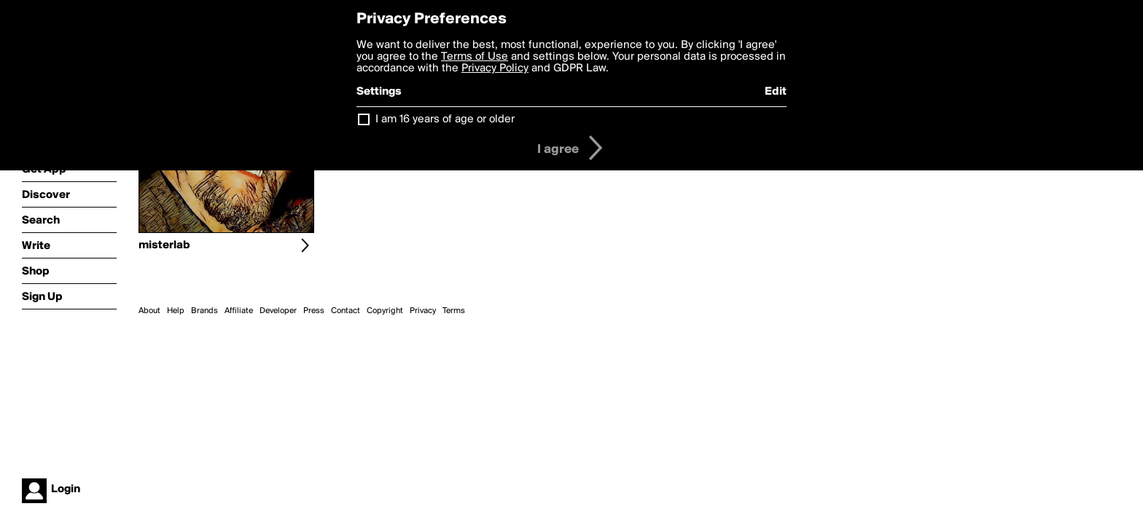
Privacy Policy (494, 68)
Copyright (385, 311)
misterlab (164, 245)
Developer (278, 311)
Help (175, 311)
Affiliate (239, 311)
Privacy (423, 311)
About (149, 311)
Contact (345, 311)
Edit (776, 92)
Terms (453, 311)
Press (313, 311)
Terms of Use (474, 57)
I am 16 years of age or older (445, 119)
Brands (204, 311)
